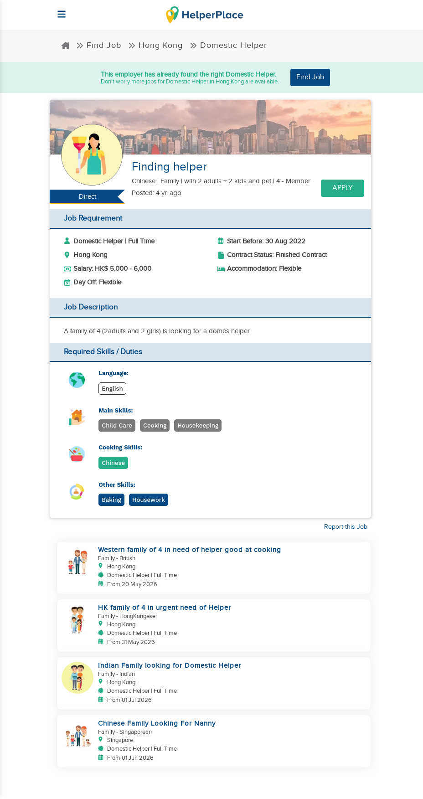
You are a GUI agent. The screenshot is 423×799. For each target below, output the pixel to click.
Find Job (98, 45)
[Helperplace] (57, 10)
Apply (342, 188)
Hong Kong (155, 45)
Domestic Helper (228, 45)
